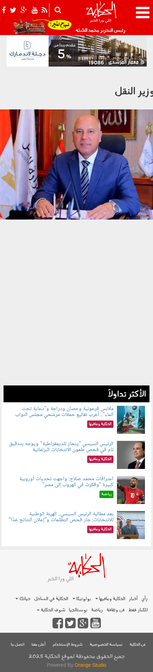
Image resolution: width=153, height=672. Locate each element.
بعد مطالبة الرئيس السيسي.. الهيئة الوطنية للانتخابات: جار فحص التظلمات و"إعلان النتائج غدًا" (60, 517)
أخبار (133, 599)
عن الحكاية (138, 645)
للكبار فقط (138, 610)
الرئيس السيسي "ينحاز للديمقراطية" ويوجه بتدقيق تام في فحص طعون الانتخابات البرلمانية (61, 447)
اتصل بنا (18, 645)
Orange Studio (90, 665)
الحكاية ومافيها (110, 599)
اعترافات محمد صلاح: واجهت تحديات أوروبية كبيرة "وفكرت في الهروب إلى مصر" (66, 482)
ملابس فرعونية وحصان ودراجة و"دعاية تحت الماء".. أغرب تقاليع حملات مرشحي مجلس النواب (64, 412)
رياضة (97, 610)
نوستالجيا (78, 610)
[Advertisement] (76, 308)
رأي (144, 599)
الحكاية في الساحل (51, 599)
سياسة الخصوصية (106, 645)
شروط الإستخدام (68, 645)
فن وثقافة (115, 610)
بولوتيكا (81, 599)
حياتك (22, 599)
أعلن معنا (39, 645)
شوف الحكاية (51, 610)
